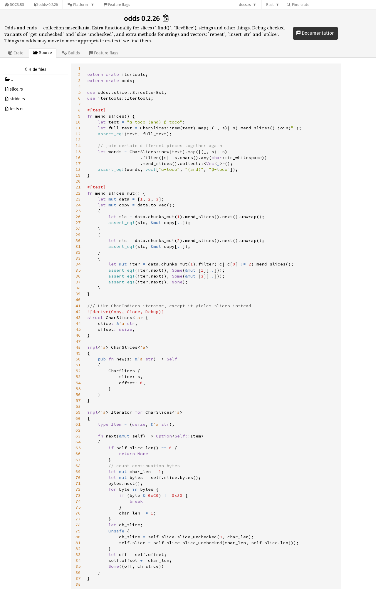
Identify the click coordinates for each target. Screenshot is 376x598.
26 (78, 216)
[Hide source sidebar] (35, 69)
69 (78, 471)
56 (78, 394)
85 (78, 566)
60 (78, 418)
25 (78, 210)
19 (78, 175)
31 (78, 246)
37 (78, 282)
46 (78, 335)
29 (78, 234)
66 (78, 453)
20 (78, 181)
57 (78, 400)
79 (78, 531)
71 (78, 483)
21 (78, 187)
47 (78, 341)
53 (78, 376)
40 (78, 299)
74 (78, 501)
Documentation (315, 33)
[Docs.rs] (14, 4)
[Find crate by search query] (316, 4)
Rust (270, 4)
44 (78, 323)
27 (78, 222)
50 (78, 359)
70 (78, 477)
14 (78, 145)
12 (78, 133)
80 (78, 536)
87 (78, 578)
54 (78, 382)
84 (78, 560)
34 (78, 264)
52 (78, 370)
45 (78, 329)
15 (78, 151)
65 (78, 447)
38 (78, 287)
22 (78, 193)
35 (78, 270)
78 (78, 524)
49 (78, 353)
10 (78, 122)
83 (78, 554)
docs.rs (245, 4)
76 (78, 513)
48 (78, 347)
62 (78, 430)
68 (78, 465)
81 (78, 542)
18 (78, 169)
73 (78, 495)
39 (78, 293)
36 (78, 276)
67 (78, 459)
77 (78, 519)
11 (78, 128)
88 (78, 584)
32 (78, 252)
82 (78, 548)
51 (78, 365)
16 (78, 157)
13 (78, 139)
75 (78, 507)
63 (78, 436)
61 (78, 424)
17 (78, 163)
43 (78, 317)
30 (78, 240)
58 (78, 406)
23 (78, 199)
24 (78, 205)
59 (78, 412)
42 (78, 311)
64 (78, 442)
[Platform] (81, 4)
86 (78, 572)
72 (78, 489)
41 (78, 305)
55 (78, 388)
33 (78, 258)
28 (78, 228)
